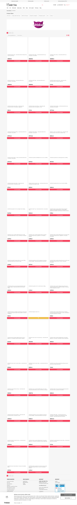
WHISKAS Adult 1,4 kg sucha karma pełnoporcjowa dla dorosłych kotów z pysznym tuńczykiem (59, 389)
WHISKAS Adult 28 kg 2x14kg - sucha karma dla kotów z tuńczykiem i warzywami (17, 132)
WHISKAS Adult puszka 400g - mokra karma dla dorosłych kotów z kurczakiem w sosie (37, 106)
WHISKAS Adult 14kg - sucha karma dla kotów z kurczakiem (37, 81)
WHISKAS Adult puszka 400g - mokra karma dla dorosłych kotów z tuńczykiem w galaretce (16, 106)
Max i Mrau (8, 482)
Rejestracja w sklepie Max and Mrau (12, 486)
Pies (7, 7)
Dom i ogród (31, 7)
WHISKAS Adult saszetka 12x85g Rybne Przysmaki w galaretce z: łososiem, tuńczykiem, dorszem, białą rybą (59, 338)
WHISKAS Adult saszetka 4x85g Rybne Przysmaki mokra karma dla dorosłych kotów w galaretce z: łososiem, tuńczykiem (59, 235)
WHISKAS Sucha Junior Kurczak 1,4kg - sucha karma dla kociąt (38, 338)
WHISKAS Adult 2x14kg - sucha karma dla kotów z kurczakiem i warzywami (37, 132)
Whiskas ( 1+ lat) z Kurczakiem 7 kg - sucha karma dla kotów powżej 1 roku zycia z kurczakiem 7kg (59, 132)
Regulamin (8, 485)
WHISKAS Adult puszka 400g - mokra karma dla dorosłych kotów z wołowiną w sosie (16, 184)
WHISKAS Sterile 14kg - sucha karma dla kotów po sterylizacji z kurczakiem (37, 55)
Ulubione (24, 484)
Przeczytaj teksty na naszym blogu (13, 494)
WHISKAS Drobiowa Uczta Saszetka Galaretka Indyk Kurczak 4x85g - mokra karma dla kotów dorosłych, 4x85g (16, 287)
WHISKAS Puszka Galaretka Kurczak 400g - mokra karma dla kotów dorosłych (59, 441)
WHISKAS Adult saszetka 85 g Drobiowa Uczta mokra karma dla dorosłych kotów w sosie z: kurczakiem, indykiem (38, 467)
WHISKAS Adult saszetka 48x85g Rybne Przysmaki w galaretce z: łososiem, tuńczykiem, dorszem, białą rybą (38, 441)
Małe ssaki (14, 7)
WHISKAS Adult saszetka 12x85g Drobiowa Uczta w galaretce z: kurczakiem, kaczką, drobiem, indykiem (16, 338)
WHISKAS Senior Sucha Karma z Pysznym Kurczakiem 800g (17, 466)
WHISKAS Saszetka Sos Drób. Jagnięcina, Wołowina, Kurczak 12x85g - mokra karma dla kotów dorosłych (38, 261)
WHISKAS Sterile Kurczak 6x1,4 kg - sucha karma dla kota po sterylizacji (16, 441)
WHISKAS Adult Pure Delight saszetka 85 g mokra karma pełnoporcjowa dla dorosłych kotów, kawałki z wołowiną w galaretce (17, 312)
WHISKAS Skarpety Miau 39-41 (34, 311)
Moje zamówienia (25, 482)
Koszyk (24, 483)
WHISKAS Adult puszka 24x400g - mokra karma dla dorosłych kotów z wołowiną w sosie (16, 415)
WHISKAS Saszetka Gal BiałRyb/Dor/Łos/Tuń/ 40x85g (38, 157)
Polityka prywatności (10, 491)
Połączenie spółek (10, 493)
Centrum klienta (57, 482)
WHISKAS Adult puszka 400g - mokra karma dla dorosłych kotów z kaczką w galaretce (58, 81)
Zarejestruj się (25, 481)
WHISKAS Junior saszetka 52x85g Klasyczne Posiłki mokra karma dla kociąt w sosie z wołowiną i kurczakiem (38, 389)
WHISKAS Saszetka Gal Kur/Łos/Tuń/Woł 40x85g (58, 183)
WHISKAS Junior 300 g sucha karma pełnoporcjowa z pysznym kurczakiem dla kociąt (59, 364)
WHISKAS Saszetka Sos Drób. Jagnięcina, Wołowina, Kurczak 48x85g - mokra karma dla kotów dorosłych (38, 415)
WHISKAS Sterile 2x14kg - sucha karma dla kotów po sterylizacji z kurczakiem (59, 106)
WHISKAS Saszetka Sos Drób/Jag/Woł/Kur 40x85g (59, 157)
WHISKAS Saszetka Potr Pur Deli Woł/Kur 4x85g (37, 286)
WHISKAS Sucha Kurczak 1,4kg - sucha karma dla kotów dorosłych (38, 364)
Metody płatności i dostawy (11, 487)
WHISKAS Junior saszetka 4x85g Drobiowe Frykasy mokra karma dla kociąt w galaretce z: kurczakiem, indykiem (37, 235)
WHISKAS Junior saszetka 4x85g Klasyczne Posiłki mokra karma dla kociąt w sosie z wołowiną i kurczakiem (17, 235)
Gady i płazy (19, 7)
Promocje (36, 7)
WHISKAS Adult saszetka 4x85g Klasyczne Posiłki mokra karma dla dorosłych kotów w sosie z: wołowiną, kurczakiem (59, 261)
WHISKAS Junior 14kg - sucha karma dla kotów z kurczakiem (58, 55)
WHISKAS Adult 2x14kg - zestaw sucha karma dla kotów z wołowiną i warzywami (17, 158)
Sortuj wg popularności (12, 35)
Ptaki (24, 7)
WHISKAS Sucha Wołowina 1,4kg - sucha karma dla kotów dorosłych (16, 389)
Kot (10, 7)
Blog (40, 7)
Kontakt (54, 4)
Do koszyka (17, 60)
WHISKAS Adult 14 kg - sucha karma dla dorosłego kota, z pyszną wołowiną (17, 55)
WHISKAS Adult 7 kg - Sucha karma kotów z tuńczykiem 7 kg (38, 209)
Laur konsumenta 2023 (10, 481)
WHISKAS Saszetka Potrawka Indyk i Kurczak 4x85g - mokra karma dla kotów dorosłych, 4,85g (17, 261)
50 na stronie (19, 35)
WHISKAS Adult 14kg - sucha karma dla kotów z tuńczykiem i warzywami (16, 81)
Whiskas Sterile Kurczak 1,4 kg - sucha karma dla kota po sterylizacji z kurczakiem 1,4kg (38, 184)
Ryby (27, 7)
